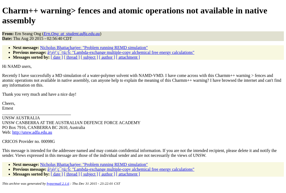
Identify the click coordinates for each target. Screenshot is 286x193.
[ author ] (107, 57)
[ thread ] (72, 57)
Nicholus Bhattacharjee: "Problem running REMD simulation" (94, 47)
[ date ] (57, 57)
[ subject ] (89, 57)
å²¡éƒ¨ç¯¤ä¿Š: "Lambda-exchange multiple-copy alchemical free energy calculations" (121, 52)
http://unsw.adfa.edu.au (32, 132)
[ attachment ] (128, 57)
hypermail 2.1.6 (58, 183)
